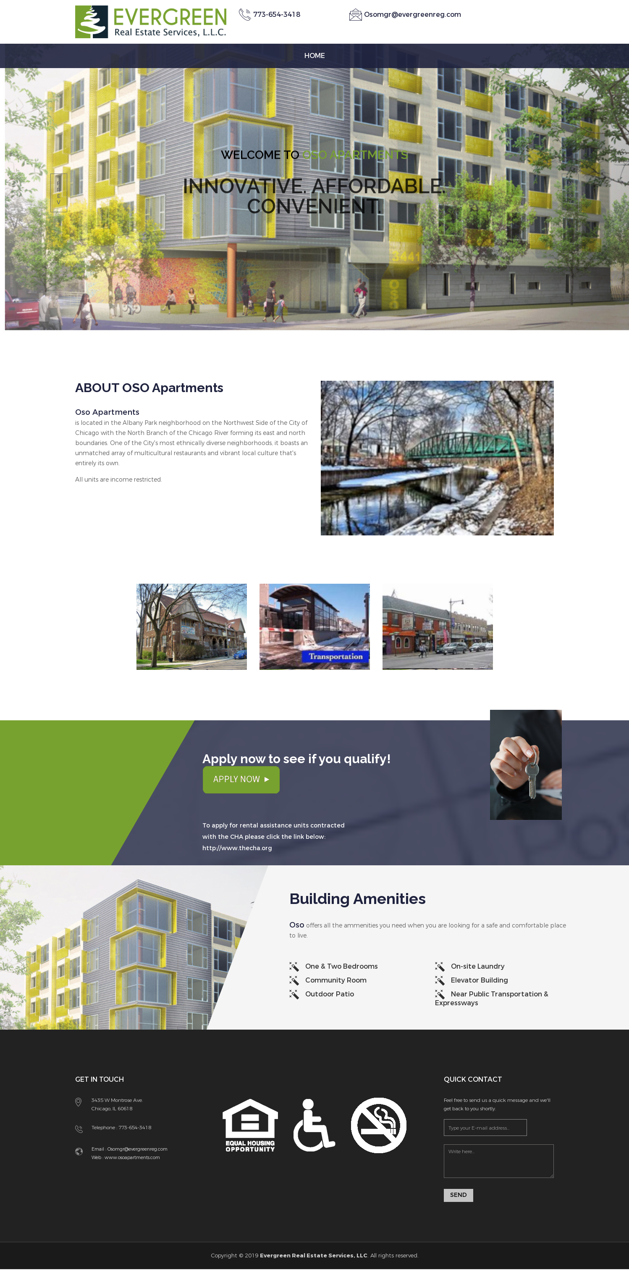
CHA (236, 837)
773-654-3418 (134, 1127)
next (570, 193)
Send (458, 1196)
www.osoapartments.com (131, 1157)
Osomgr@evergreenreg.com (412, 14)
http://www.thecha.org (237, 848)
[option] (191, 640)
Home (314, 55)
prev (58, 193)
